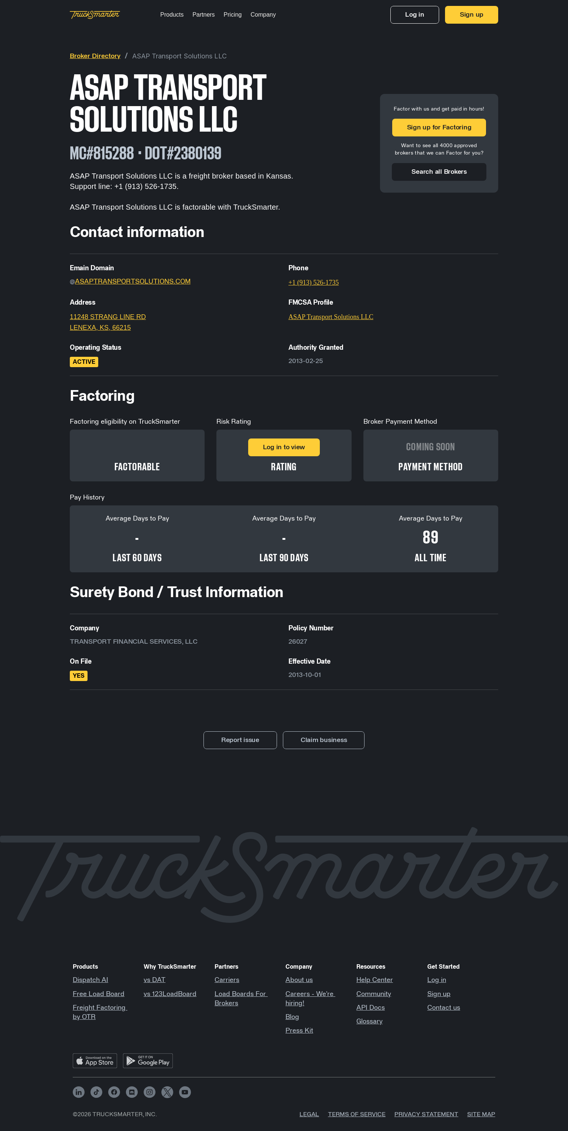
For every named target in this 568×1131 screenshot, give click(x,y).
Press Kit (299, 1030)
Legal (309, 1114)
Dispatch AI (90, 980)
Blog (292, 1017)
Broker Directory (95, 56)
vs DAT (154, 980)
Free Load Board (98, 994)
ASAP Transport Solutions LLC (179, 56)
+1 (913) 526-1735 (313, 282)
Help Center (374, 980)
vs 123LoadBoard (170, 994)
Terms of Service (357, 1114)
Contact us (443, 1008)
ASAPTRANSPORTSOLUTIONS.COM (133, 281)
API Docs (370, 1008)
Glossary (369, 1021)
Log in (436, 980)
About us (299, 980)
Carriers (227, 980)
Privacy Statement (426, 1114)
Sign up (439, 994)
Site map (481, 1114)
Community (373, 994)
